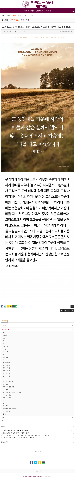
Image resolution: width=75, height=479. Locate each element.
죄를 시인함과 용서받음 (9, 408)
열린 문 (26, 11)
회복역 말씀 (14, 20)
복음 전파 (6, 406)
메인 (3, 15)
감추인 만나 (40, 11)
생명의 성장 (6, 370)
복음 (32, 11)
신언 (4, 403)
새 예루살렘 (6, 362)
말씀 (14, 15)
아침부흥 (5, 389)
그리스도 (5, 346)
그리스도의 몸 (7, 357)
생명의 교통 (6, 365)
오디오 (25, 15)
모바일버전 (37, 471)
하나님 (5, 335)
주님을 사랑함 (7, 395)
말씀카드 (5, 20)
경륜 (4, 343)
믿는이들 (5, 351)
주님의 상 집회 (7, 398)
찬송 (31, 15)
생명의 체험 (6, 376)
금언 (22, 20)
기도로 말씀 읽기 (8, 381)
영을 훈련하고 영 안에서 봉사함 (12, 392)
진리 (4, 338)
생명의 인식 (6, 373)
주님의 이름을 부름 (8, 387)
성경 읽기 (6, 384)
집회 (4, 400)
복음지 (48, 11)
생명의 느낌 (6, 368)
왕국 (4, 360)
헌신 (4, 414)
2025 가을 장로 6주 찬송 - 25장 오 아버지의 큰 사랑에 (17, 437)
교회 (4, 354)
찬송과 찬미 (6, 411)
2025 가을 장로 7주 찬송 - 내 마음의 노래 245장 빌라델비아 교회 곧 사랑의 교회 (25, 435)
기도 (27, 20)
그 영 (4, 349)
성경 (4, 333)
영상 (19, 15)
